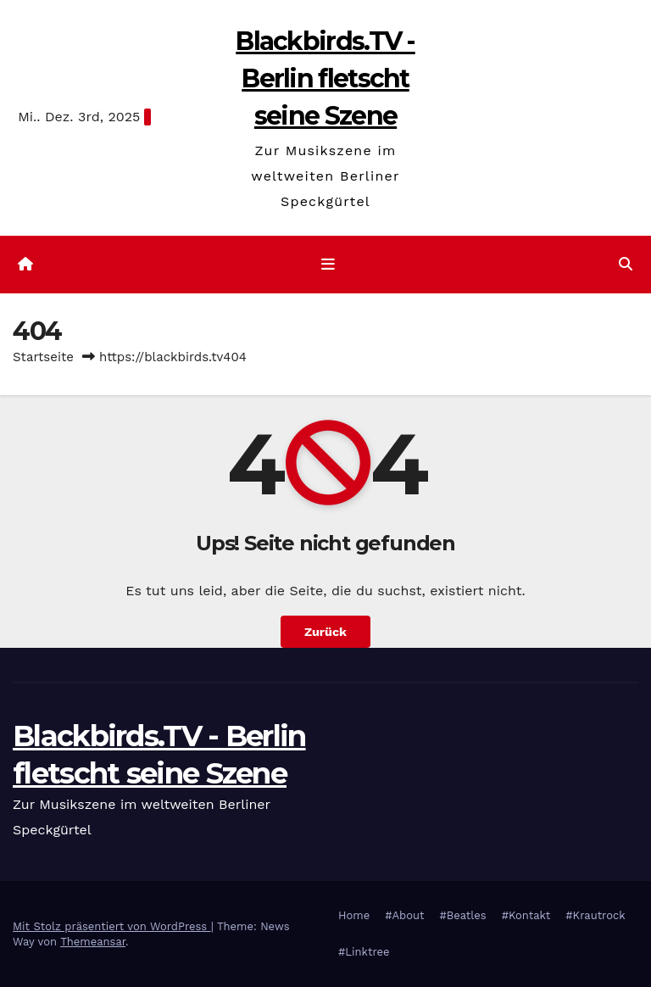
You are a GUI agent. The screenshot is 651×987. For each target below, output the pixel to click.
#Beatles (462, 915)
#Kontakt (526, 915)
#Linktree (364, 951)
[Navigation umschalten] (329, 264)
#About (404, 915)
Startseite (43, 357)
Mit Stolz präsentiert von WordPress (112, 926)
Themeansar (92, 941)
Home (354, 915)
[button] (625, 264)
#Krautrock (595, 915)
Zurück (325, 631)
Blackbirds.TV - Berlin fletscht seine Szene (325, 78)
